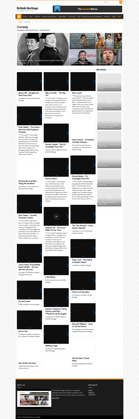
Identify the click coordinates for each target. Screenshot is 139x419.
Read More (55, 398)
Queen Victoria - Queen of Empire (107, 107)
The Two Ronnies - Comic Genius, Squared (82, 226)
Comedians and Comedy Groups (27, 30)
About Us (91, 392)
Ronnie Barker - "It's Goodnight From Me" (80, 177)
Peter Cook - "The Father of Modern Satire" (82, 261)
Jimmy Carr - (23, 331)
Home (19, 16)
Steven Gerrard (103, 166)
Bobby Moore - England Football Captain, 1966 (109, 145)
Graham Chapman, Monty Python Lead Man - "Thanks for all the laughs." (56, 311)
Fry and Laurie (24, 301)
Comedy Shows (44, 30)
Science (25, 16)
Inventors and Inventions (49, 16)
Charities (114, 16)
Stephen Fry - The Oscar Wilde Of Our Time (55, 229)
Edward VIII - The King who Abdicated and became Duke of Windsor (108, 87)
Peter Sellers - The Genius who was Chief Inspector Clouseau (28, 129)
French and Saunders (80, 292)
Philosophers (62, 16)
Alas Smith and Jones (27, 363)
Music (31, 16)
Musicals (37, 16)
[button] (40, 81)
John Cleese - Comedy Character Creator (27, 216)
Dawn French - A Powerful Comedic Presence (83, 141)
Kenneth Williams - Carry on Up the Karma (82, 325)
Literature (106, 16)
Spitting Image (51, 346)
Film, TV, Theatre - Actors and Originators (90, 16)
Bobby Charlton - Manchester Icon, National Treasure (108, 126)
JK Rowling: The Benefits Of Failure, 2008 (107, 203)
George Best (102, 185)
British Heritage (27, 8)
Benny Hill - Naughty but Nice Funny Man (28, 94)
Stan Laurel (76, 93)
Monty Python (51, 178)
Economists (72, 16)
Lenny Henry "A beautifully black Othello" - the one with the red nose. (29, 267)
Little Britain (50, 277)
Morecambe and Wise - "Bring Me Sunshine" (28, 182)
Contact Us (92, 394)
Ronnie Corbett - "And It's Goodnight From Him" (55, 145)
